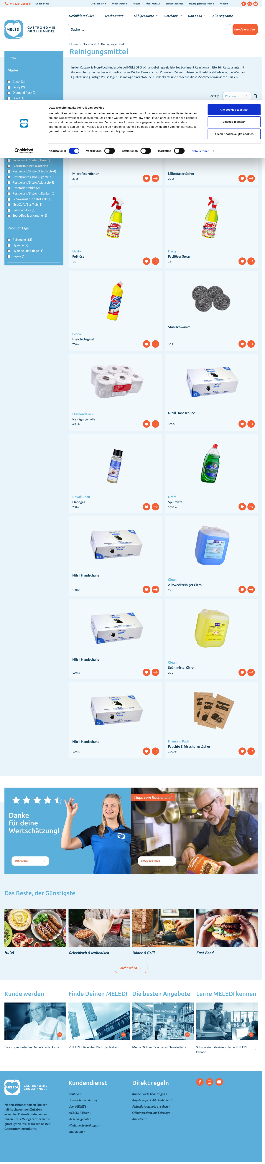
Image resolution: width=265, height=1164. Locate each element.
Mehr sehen (131, 967)
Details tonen (200, 51)
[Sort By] (237, 96)
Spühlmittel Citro (181, 667)
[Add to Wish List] (146, 178)
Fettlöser (79, 256)
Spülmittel (176, 502)
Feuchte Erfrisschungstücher (189, 746)
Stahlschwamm (179, 327)
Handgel (78, 502)
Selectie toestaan (234, 22)
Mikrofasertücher (85, 174)
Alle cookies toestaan (234, 9)
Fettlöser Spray (179, 256)
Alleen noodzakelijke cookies (234, 34)
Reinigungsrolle (84, 419)
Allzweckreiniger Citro (185, 585)
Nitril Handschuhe (181, 413)
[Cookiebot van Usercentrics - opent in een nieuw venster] (24, 51)
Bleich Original (83, 339)
